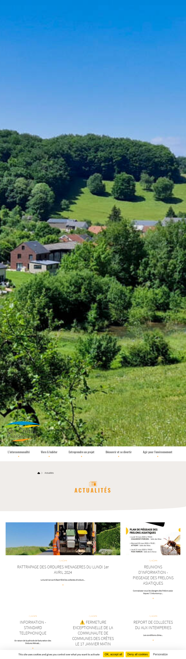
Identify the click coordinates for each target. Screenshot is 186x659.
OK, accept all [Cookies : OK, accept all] (113, 654)
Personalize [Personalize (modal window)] (160, 654)
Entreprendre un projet (81, 454)
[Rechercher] (181, 453)
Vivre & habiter (49, 454)
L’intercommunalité (19, 454)
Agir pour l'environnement (157, 454)
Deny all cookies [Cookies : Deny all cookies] (137, 654)
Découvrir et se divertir (119, 454)
